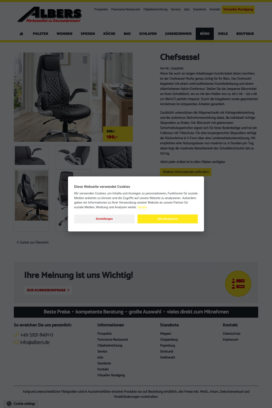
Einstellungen (104, 218)
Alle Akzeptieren (167, 218)
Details (142, 207)
